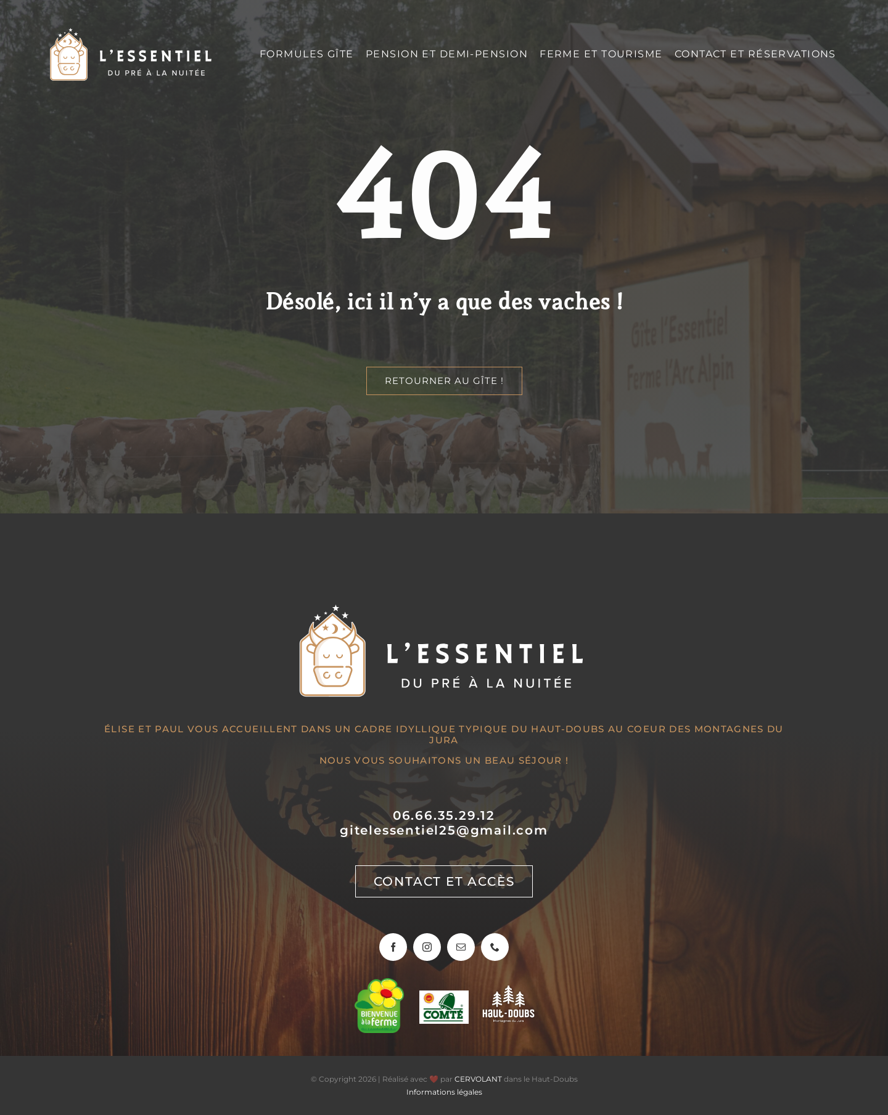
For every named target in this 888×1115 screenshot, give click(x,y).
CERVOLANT (478, 1079)
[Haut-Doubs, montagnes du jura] (508, 991)
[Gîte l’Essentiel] (132, 32)
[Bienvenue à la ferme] (379, 984)
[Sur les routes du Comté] (444, 996)
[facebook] (393, 947)
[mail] (461, 947)
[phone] (495, 947)
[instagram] (427, 947)
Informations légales (444, 1092)
